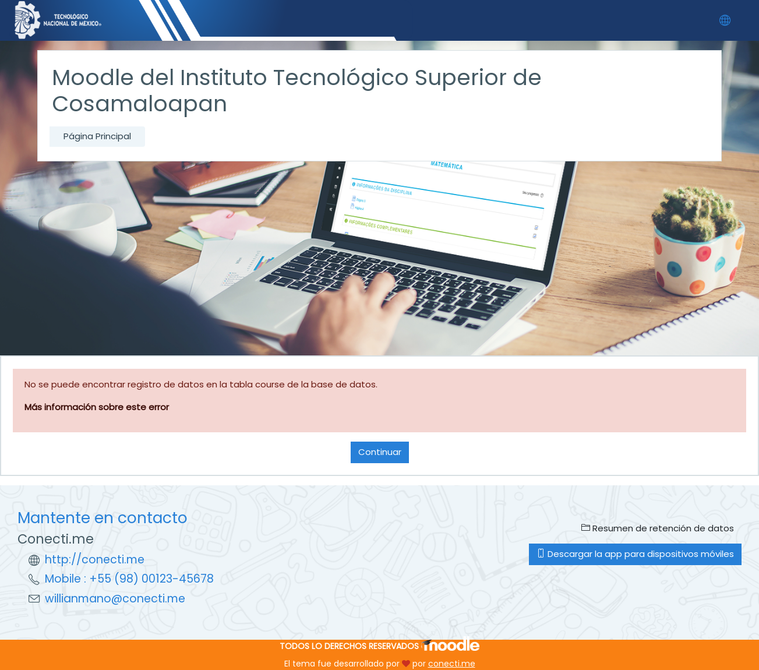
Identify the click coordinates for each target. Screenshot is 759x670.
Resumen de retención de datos (657, 528)
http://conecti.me (94, 559)
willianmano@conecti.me (115, 598)
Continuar (379, 452)
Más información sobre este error (96, 407)
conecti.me (451, 663)
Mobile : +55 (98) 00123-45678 (129, 579)
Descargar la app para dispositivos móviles (635, 554)
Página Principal (97, 136)
